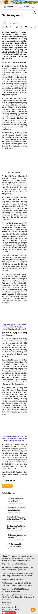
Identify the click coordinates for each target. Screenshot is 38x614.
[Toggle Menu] (33, 6)
